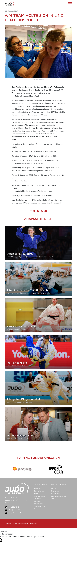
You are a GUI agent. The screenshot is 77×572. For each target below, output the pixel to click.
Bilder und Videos (39, 496)
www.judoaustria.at (13, 513)
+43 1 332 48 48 (12, 507)
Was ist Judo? (38, 504)
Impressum (55, 491)
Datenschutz (55, 493)
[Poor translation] (1, 540)
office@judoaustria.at (13, 510)
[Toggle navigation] (70, 3)
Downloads (37, 499)
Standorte (37, 501)
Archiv (53, 488)
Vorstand (37, 488)
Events (36, 493)
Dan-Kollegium (39, 491)
